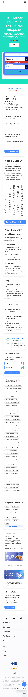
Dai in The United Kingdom (11, 410)
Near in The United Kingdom (11, 467)
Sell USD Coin (15, 520)
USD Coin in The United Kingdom (12, 447)
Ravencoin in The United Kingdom (12, 456)
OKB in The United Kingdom (11, 399)
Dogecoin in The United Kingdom (12, 478)
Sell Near (15, 517)
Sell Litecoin (16, 514)
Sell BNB (7, 506)
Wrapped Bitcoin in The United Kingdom (14, 385)
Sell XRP (7, 523)
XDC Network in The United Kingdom (13, 442)
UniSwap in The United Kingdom (12, 391)
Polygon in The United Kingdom (12, 459)
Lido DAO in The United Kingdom (12, 402)
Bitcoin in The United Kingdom (12, 487)
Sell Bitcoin (8, 509)
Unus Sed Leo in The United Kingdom (13, 388)
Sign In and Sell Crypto (12, 151)
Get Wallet (14, 45)
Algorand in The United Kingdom (12, 430)
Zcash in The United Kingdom (12, 433)
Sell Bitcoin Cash (15, 506)
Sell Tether (8, 520)
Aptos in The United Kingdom (12, 427)
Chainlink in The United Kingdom (12, 416)
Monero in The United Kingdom (12, 470)
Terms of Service (6, 688)
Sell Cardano (15, 509)
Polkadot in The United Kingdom (12, 461)
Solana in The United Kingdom (12, 453)
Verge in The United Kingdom (11, 444)
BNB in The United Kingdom (11, 495)
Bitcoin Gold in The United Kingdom (13, 490)
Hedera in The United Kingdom (12, 405)
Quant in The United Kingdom (12, 396)
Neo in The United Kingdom (11, 464)
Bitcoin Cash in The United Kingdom (13, 493)
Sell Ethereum (8, 514)
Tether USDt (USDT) (17, 338)
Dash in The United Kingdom (11, 481)
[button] (25, 2)
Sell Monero (8, 517)
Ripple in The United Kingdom (12, 436)
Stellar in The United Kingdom (12, 439)
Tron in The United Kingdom (11, 450)
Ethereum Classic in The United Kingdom (14, 408)
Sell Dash (7, 512)
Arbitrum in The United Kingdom (12, 425)
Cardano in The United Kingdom (12, 484)
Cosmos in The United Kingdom (12, 413)
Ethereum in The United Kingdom (12, 476)
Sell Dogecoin (15, 512)
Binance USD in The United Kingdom (13, 419)
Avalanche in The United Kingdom (12, 422)
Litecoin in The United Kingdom (12, 473)
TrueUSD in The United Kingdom (12, 393)
